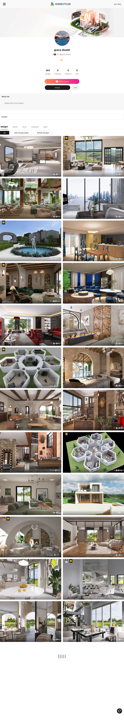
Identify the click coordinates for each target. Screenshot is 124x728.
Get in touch (62, 81)
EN (110, 3)
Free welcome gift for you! (89, 9)
